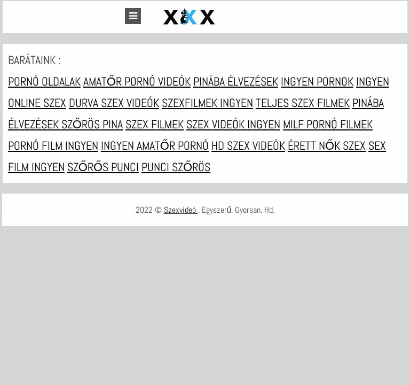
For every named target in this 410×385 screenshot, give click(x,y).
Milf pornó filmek (328, 124)
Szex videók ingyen (233, 124)
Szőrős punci (103, 166)
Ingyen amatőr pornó (155, 145)
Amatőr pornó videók (137, 81)
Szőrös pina (92, 124)
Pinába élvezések (235, 81)
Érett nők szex (327, 145)
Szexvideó (181, 209)
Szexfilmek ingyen (207, 102)
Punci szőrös (175, 166)
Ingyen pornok (317, 81)
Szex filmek (154, 124)
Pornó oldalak (44, 81)
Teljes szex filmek (303, 102)
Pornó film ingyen (53, 145)
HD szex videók (248, 145)
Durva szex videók (114, 102)
